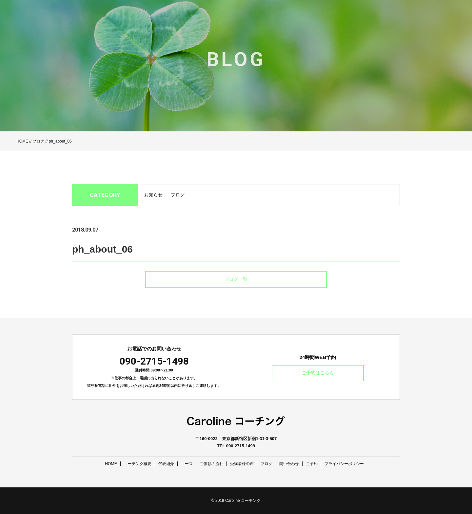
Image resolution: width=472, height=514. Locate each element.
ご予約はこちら (318, 373)
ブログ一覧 (236, 289)
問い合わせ (292, 463)
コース (183, 463)
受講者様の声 (242, 463)
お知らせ (153, 196)
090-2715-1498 (154, 361)
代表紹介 (161, 463)
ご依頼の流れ (210, 463)
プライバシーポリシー (350, 463)
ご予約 (316, 463)
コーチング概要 (132, 463)
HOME (22, 141)
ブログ (38, 141)
